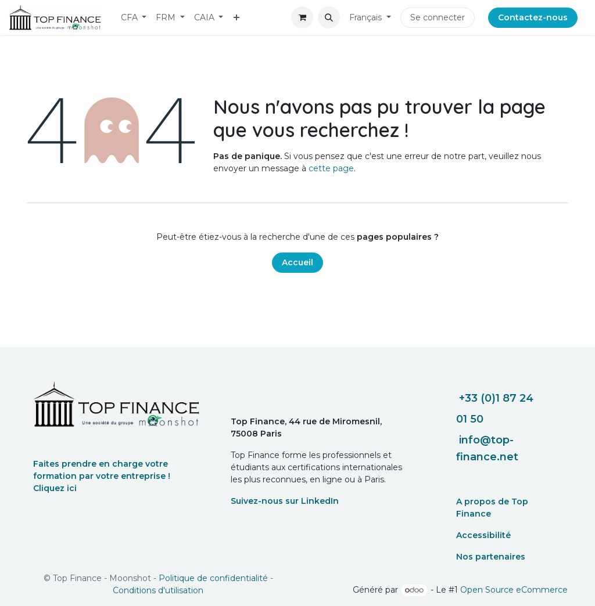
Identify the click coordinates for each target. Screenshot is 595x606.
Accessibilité (483, 535)
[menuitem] (134, 17)
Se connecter (437, 17)
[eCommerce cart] (302, 17)
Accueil (297, 262)
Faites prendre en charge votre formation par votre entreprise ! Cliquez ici (101, 476)
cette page (331, 168)
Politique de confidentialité (213, 578)
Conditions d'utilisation (158, 590)
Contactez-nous (533, 17)
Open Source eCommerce (514, 590)
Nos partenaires (490, 556)
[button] (329, 17)
